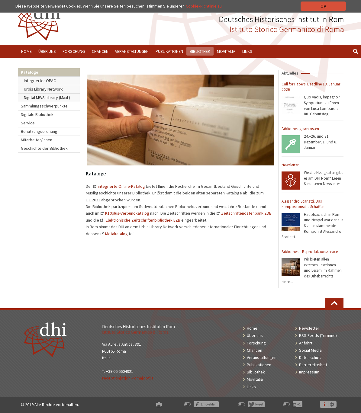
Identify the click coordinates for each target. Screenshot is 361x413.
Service (28, 123)
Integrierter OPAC (40, 80)
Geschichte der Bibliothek (44, 148)
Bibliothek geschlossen (300, 128)
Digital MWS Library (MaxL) (47, 97)
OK (323, 6)
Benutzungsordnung (39, 131)
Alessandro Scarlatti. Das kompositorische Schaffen (303, 204)
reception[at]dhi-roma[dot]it (127, 378)
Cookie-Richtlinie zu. (204, 6)
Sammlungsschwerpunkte (44, 106)
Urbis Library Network (43, 89)
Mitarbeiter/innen (36, 139)
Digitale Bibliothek (37, 114)
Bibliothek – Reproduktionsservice (310, 251)
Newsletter (290, 165)
